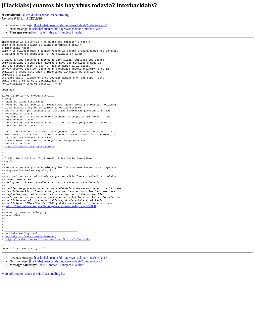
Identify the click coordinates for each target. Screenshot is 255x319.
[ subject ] (66, 32)
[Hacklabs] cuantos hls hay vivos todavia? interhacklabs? (70, 25)
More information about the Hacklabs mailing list (33, 315)
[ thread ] (53, 32)
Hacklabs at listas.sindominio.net (30, 275)
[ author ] (79, 32)
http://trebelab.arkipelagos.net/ (30, 168)
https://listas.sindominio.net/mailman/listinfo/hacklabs (47, 279)
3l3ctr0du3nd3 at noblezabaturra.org (45, 15)
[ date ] (42, 32)
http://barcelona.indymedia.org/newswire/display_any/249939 (51, 239)
